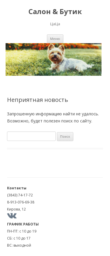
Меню (55, 38)
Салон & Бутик (55, 11)
